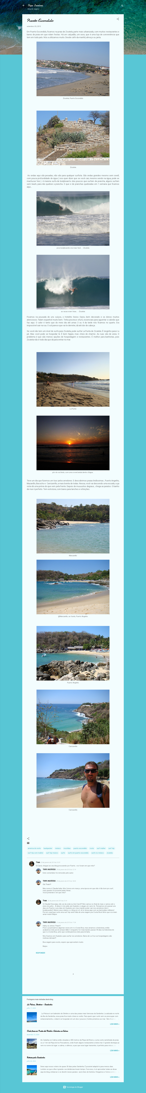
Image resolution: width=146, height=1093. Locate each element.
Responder (40, 953)
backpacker (48, 848)
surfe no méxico (97, 853)
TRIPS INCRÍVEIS (49, 869)
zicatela (110, 853)
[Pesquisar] (122, 6)
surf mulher (101, 848)
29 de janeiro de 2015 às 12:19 (66, 869)
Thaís (38, 862)
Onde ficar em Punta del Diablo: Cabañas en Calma (47, 1031)
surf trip (111, 848)
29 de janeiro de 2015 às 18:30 (66, 881)
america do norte (34, 848)
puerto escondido (80, 848)
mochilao (67, 848)
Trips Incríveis (35, 5)
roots (92, 848)
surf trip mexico (52, 853)
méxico (58, 848)
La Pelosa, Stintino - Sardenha (39, 1004)
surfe (63, 853)
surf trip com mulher (35, 853)
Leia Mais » (114, 1024)
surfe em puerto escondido (78, 853)
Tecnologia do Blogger (73, 1087)
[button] (117, 19)
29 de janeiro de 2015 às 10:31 (50, 862)
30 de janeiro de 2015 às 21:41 (57, 901)
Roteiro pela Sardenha (36, 1057)
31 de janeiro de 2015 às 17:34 (66, 922)
